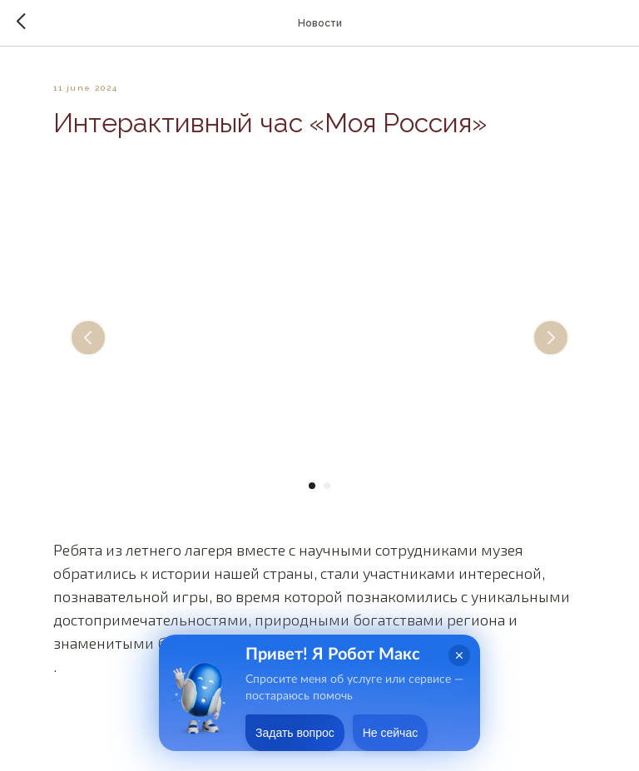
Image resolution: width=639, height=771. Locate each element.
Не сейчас (390, 732)
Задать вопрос (294, 732)
